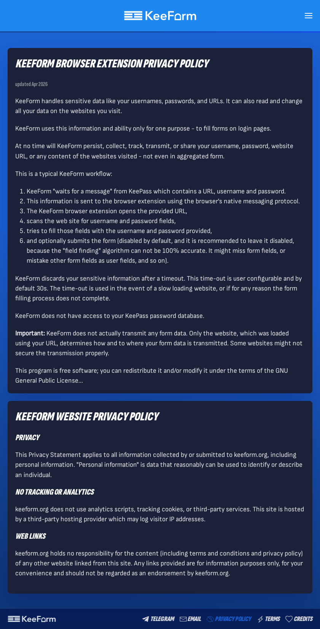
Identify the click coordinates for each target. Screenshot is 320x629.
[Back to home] (160, 15)
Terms (267, 619)
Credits (298, 619)
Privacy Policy (228, 619)
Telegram (157, 619)
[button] (308, 15)
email (190, 619)
